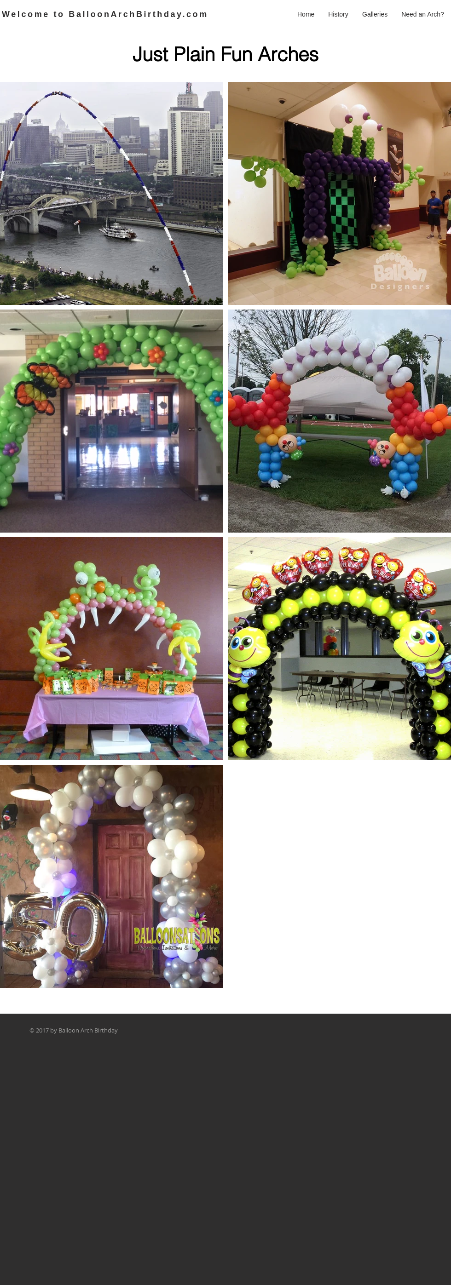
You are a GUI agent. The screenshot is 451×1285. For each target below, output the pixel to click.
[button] (374, 14)
